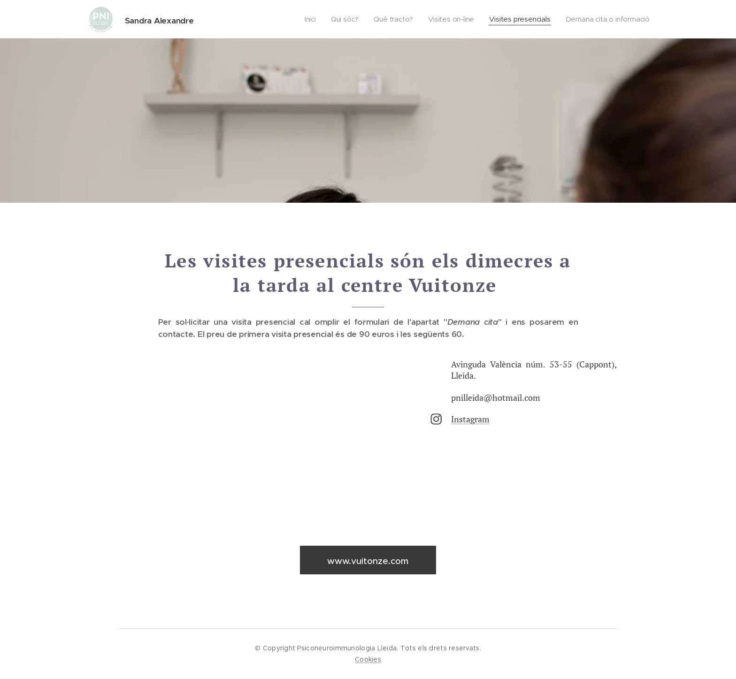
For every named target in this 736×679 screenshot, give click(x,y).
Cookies (368, 659)
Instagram (470, 418)
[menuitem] (308, 19)
